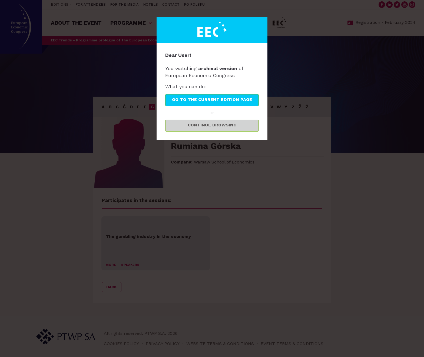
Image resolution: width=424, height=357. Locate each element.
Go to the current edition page (212, 99)
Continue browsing (212, 124)
